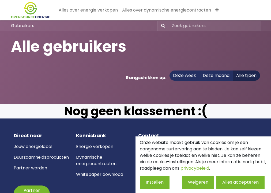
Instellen (155, 182)
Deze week (184, 75)
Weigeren (198, 182)
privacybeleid (194, 168)
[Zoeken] (162, 26)
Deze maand (216, 75)
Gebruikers (22, 26)
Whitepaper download (99, 174)
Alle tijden (246, 75)
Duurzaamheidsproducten (41, 157)
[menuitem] (88, 10)
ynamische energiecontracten (96, 160)
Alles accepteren (240, 182)
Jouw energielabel (33, 146)
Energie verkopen (94, 146)
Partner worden (30, 168)
